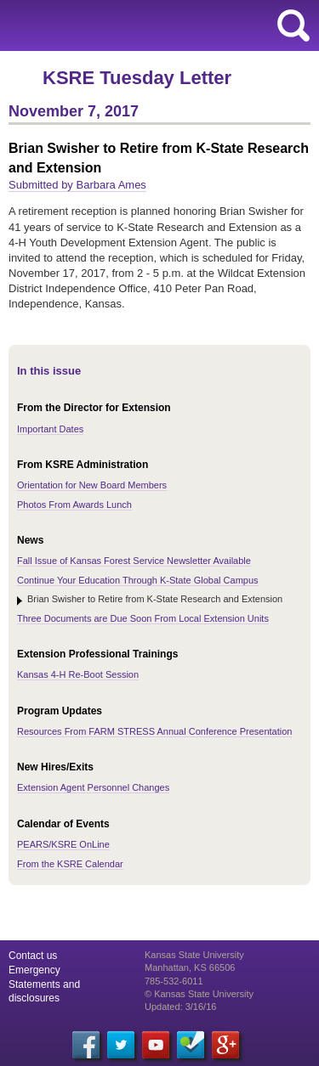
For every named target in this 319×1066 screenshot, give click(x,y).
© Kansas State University (199, 994)
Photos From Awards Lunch (74, 504)
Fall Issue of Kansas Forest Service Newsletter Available (134, 561)
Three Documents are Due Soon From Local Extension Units (143, 618)
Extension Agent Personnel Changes (93, 787)
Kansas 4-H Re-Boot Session (78, 674)
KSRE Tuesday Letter (137, 77)
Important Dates (50, 429)
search (293, 25)
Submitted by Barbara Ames (77, 184)
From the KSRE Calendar (70, 864)
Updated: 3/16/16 (180, 1006)
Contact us (33, 956)
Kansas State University (155, 25)
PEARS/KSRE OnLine (63, 844)
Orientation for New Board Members (92, 485)
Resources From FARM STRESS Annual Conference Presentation (154, 731)
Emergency (34, 970)
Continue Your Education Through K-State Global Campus (138, 580)
